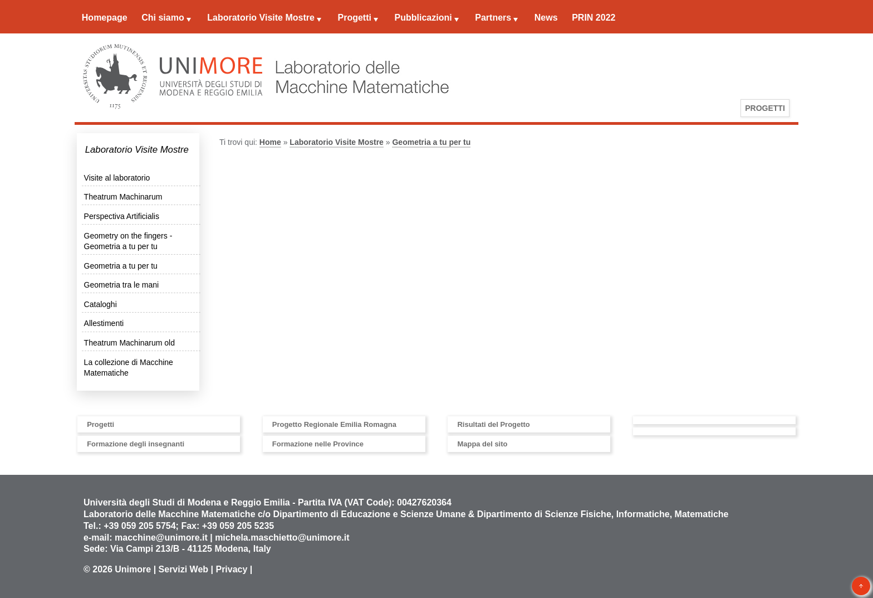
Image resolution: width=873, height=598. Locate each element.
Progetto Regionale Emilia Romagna (334, 424)
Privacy (231, 569)
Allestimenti (104, 323)
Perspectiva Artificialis (121, 216)
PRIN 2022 (593, 17)
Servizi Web (184, 569)
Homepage (104, 17)
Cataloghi (100, 304)
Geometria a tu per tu (121, 265)
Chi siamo (162, 17)
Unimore (133, 569)
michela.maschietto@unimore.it (282, 537)
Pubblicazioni (423, 17)
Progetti (354, 17)
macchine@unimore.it (161, 537)
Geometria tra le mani (121, 284)
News (546, 17)
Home (270, 142)
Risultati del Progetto (493, 424)
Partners (493, 17)
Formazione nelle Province (318, 444)
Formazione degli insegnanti (135, 444)
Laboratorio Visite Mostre (261, 17)
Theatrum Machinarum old (129, 342)
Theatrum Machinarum (123, 196)
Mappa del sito (482, 444)
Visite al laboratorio (117, 177)
